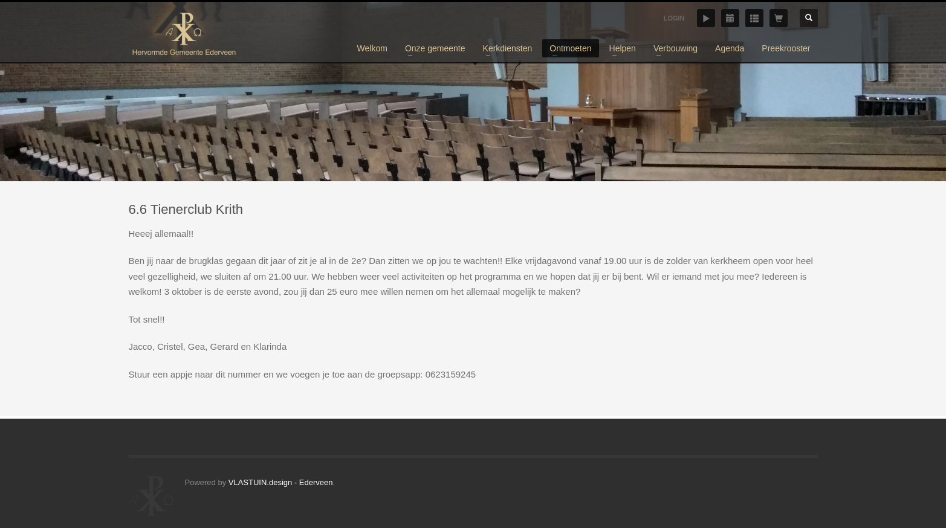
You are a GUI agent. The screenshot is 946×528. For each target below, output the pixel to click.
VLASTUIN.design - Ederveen (280, 482)
